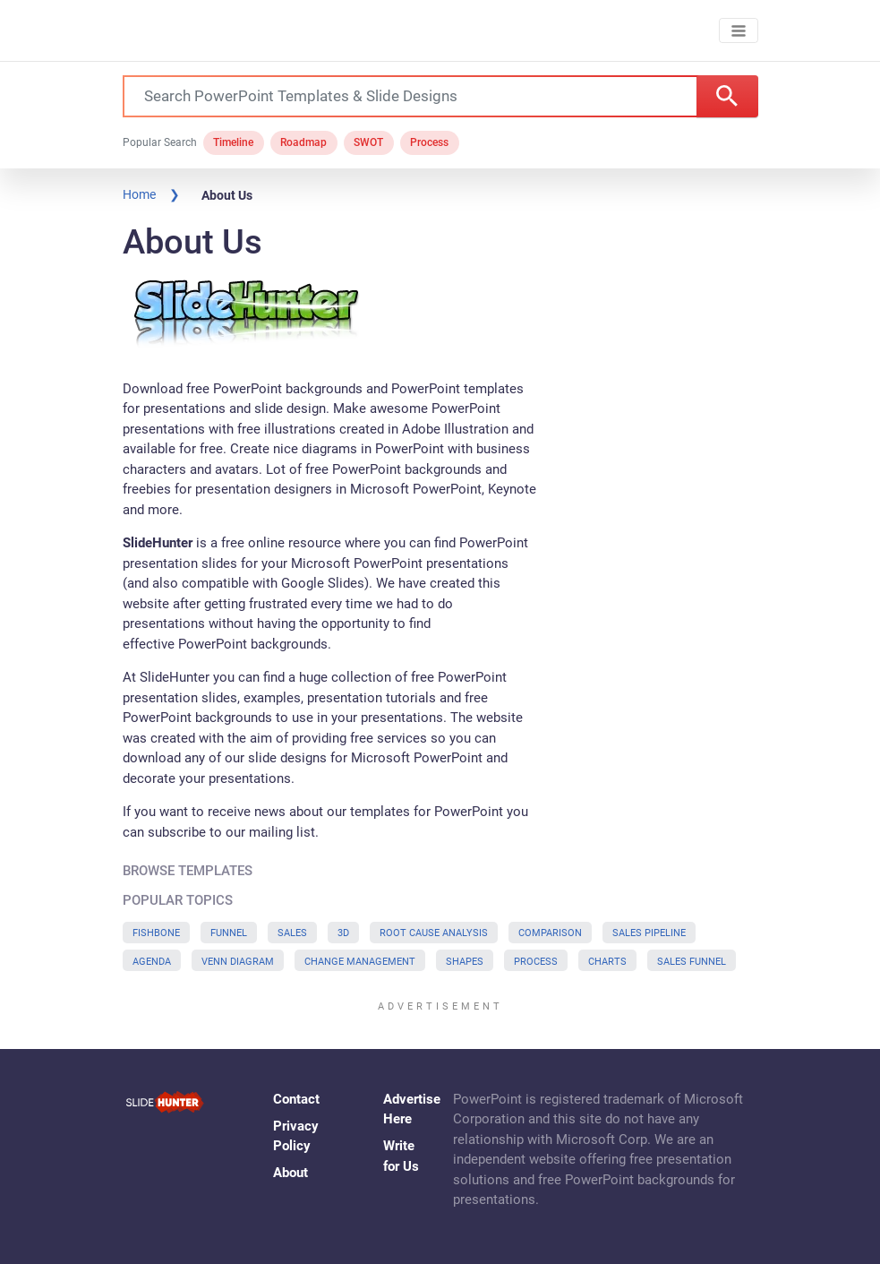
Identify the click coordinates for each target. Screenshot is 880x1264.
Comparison (550, 933)
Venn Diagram (237, 961)
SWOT (368, 142)
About (290, 1173)
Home (139, 194)
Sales (292, 933)
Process (429, 142)
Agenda (151, 961)
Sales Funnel (691, 961)
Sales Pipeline (649, 933)
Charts (607, 961)
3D (343, 933)
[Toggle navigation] (738, 31)
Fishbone (156, 933)
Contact (296, 1099)
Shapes (464, 961)
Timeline (233, 142)
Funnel (228, 933)
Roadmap (303, 142)
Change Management (359, 961)
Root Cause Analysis (434, 933)
